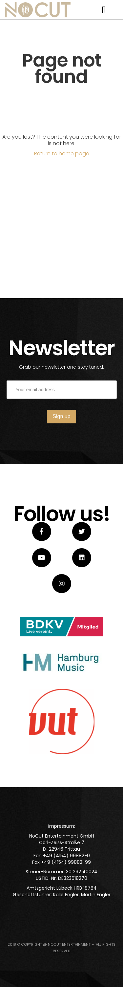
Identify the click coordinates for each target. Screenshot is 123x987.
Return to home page (61, 153)
